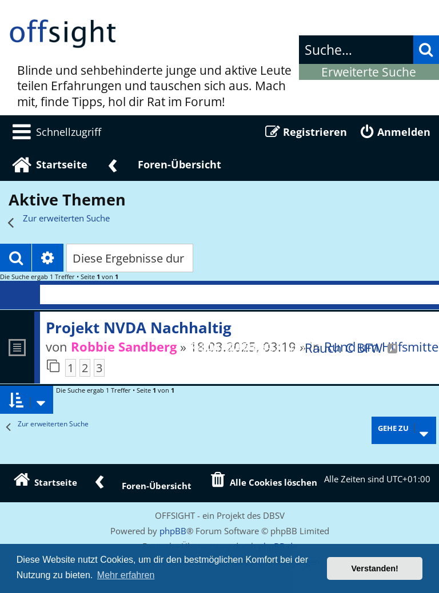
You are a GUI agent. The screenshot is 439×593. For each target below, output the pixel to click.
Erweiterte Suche (368, 72)
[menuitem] (55, 131)
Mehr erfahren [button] (126, 575)
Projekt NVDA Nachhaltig (139, 327)
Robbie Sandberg (124, 346)
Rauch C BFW (343, 347)
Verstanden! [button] (375, 568)
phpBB (172, 530)
